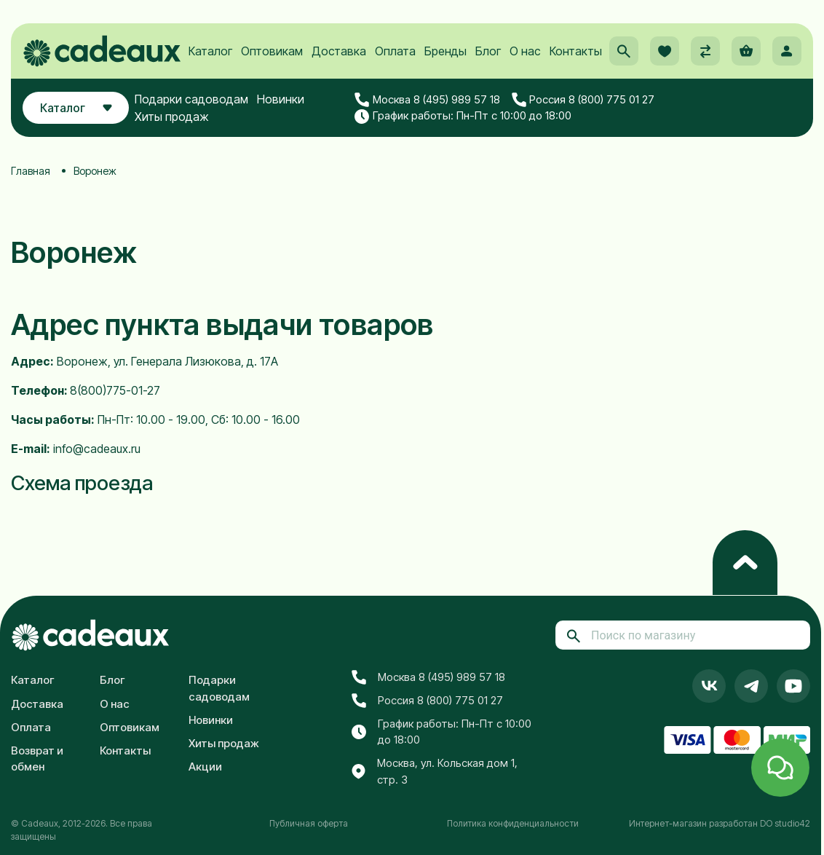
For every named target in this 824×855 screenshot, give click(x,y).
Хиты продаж (172, 117)
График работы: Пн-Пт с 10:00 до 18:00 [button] (462, 116)
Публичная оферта (308, 823)
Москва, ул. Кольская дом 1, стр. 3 (435, 771)
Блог (488, 51)
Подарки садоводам (192, 99)
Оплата (395, 51)
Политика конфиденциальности (513, 823)
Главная (30, 171)
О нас (525, 51)
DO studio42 (785, 823)
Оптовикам (272, 51)
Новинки (281, 99)
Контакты (576, 51)
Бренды (445, 51)
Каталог (210, 51)
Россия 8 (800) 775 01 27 (583, 100)
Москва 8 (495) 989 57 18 (427, 100)
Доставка (339, 51)
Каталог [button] (76, 108)
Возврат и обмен (37, 759)
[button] (623, 51)
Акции (205, 766)
